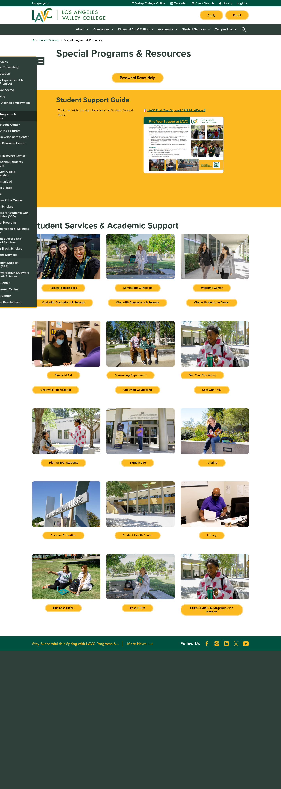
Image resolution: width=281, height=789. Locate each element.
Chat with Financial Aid (55, 390)
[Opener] (277, 638)
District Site (218, 682)
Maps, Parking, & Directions (96, 681)
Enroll (237, 15)
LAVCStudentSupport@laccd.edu (55, 721)
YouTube (246, 649)
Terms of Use (119, 782)
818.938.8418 (42, 716)
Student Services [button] (194, 29)
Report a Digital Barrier (228, 687)
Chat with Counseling (137, 390)
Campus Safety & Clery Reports (182, 688)
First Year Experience (202, 375)
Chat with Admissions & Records (63, 302)
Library (227, 3)
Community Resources (137, 686)
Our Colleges (219, 702)
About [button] (80, 29)
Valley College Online (150, 3)
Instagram (217, 649)
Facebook (207, 649)
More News (136, 649)
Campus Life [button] (223, 29)
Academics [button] (165, 29)
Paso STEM (137, 608)
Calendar (180, 3)
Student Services (49, 40)
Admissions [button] (101, 29)
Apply (211, 15)
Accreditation (86, 676)
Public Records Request (226, 707)
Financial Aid (63, 375)
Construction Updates (92, 690)
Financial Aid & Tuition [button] (133, 29)
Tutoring (211, 462)
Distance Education (63, 535)
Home (33, 40)
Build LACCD (221, 697)
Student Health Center (137, 535)
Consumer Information (181, 705)
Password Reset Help (137, 77)
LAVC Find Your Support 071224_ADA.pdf (176, 110)
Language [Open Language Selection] (39, 3)
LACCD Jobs (219, 692)
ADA (169, 681)
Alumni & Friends (133, 681)
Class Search (204, 3)
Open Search (244, 29)
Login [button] (241, 3)
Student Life (138, 462)
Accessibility (174, 676)
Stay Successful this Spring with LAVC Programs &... (75, 649)
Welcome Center (212, 288)
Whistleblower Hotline (225, 712)
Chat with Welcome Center (211, 302)
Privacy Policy (143, 782)
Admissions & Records (137, 288)
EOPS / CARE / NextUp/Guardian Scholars (211, 610)
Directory (83, 695)
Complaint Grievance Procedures (180, 698)
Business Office (63, 608)
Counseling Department (130, 375)
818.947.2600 (42, 702)
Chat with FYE (211, 390)
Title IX (170, 710)
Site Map (165, 782)
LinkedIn (226, 649)
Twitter (236, 649)
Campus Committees (91, 686)
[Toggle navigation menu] (4, 61)
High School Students (63, 462)
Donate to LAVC (134, 676)
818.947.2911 (42, 735)
